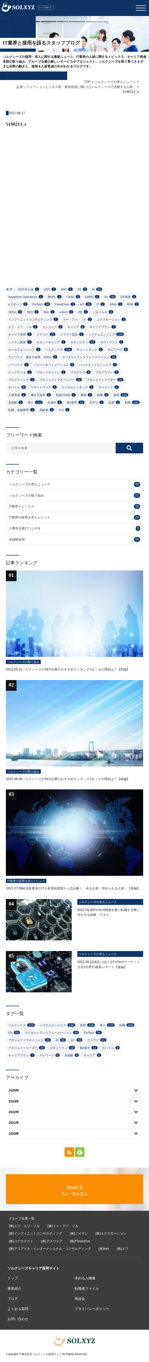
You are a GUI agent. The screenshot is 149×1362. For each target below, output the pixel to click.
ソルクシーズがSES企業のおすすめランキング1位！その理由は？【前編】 (76, 669)
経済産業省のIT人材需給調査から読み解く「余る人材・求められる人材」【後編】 (81, 888)
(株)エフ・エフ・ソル (24, 1226)
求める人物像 (85, 1278)
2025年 (14, 1090)
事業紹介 (14, 1289)
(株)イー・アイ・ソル (62, 1226)
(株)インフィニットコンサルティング (35, 1233)
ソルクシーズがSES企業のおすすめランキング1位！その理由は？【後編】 (76, 779)
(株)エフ (122, 1249)
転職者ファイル (87, 1289)
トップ (12, 1278)
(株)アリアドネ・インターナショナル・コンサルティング (50, 1249)
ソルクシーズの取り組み (74, 495)
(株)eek (103, 1249)
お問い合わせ (17, 1319)
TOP (87, 82)
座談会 (80, 1299)
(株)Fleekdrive (80, 1241)
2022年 (14, 1112)
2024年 (14, 1101)
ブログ (12, 1299)
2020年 (14, 1134)
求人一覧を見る (74, 1190)
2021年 (14, 1123)
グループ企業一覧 (21, 1218)
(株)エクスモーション (110, 1233)
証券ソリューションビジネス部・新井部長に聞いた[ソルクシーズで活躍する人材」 (76, 87)
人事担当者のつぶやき (74, 528)
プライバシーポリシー (92, 1309)
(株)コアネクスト (21, 1241)
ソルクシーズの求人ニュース (115, 82)
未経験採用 (74, 539)
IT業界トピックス (74, 506)
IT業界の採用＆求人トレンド (74, 517)
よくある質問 (17, 1309)
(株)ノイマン (79, 1233)
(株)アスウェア (51, 1241)
